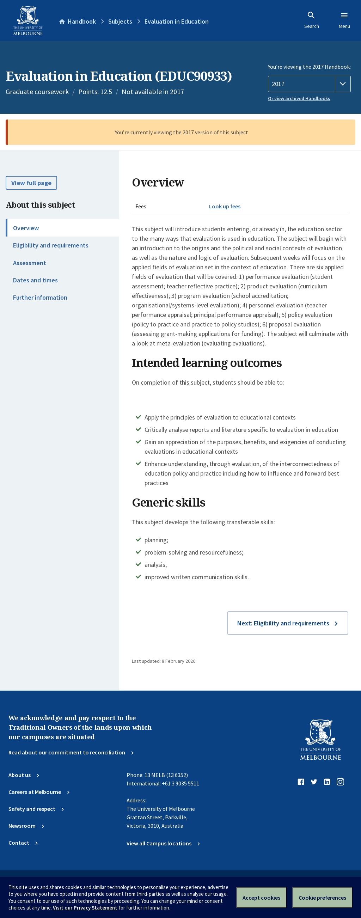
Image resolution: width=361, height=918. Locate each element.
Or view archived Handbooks (299, 98)
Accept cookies (261, 897)
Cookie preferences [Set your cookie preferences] (322, 897)
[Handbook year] (309, 84)
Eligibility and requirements (50, 245)
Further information (40, 297)
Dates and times (35, 280)
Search (311, 20)
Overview (26, 228)
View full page (31, 183)
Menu (344, 20)
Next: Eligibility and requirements (283, 623)
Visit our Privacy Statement (85, 907)
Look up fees (224, 206)
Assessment (29, 263)
